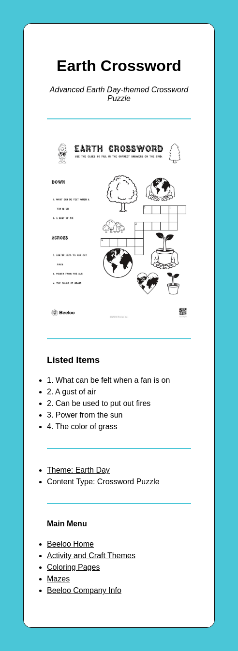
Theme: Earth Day (78, 470)
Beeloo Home (70, 544)
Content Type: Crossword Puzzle (103, 481)
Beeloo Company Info (84, 590)
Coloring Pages (73, 567)
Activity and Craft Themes (91, 555)
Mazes (58, 579)
